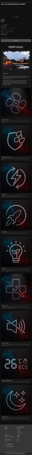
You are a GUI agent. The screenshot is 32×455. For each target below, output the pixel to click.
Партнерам (18, 441)
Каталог (6, 427)
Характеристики (19, 47)
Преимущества (12, 47)
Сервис (18, 439)
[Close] (30, 453)
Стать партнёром (9, 445)
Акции (6, 428)
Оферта (6, 441)
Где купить (18, 438)
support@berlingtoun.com (10, 446)
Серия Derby (18, 428)
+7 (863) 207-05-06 (10, 444)
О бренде (18, 436)
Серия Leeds (19, 431)
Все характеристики (4, 34)
